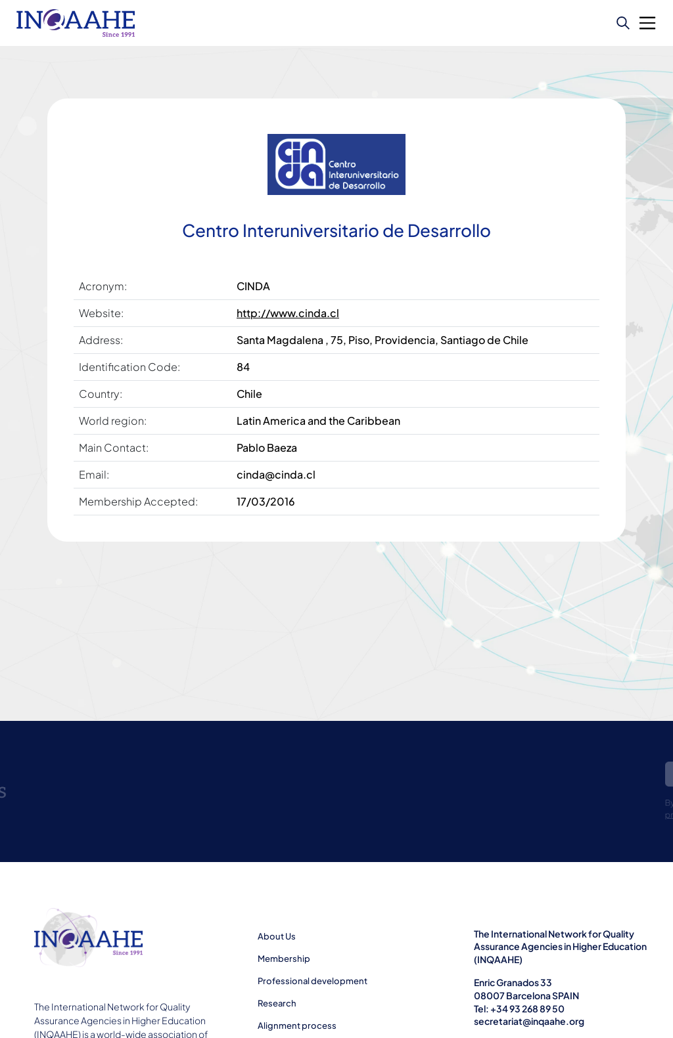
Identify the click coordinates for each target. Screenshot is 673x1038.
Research (277, 1003)
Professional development (312, 981)
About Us (277, 936)
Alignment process (297, 1025)
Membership (284, 958)
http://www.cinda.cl (288, 313)
